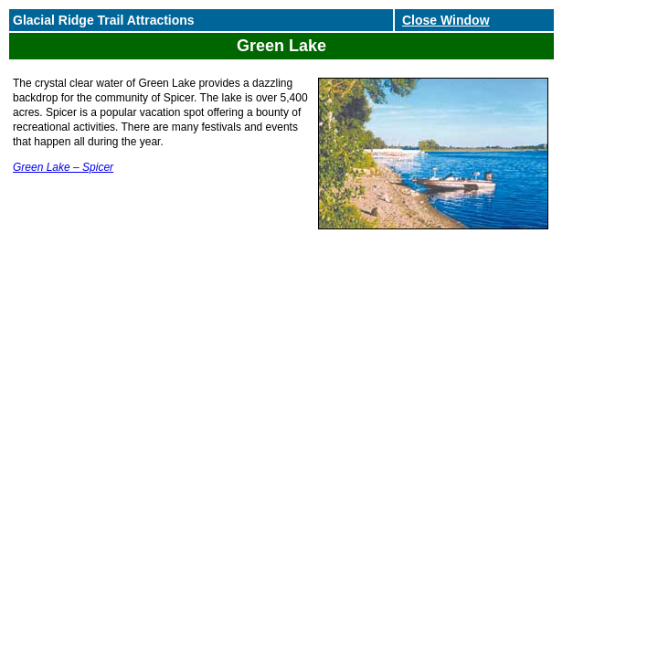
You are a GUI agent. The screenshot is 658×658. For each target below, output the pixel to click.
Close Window (446, 20)
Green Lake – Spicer (63, 167)
